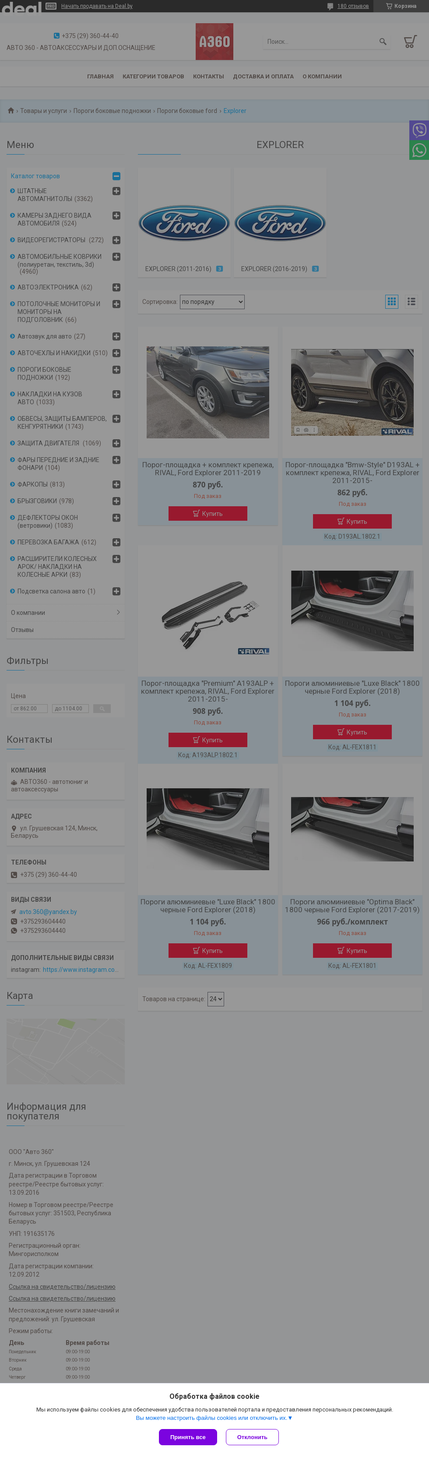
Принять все (188, 1437)
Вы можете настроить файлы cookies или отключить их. (211, 1418)
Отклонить (252, 1437)
